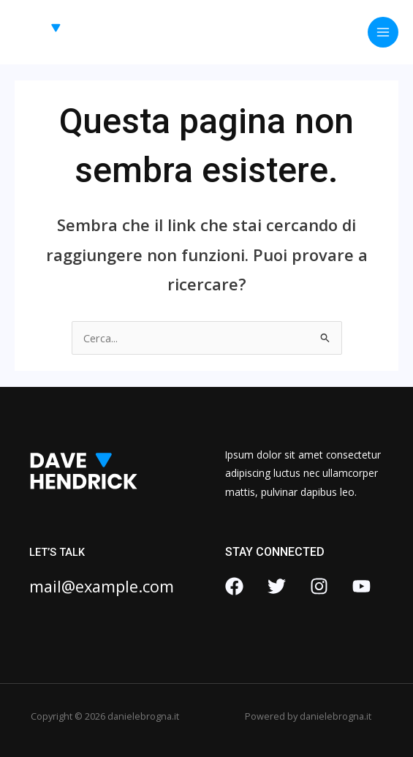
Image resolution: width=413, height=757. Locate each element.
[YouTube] (361, 586)
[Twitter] (277, 586)
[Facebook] (234, 586)
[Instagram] (319, 586)
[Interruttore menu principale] (383, 32)
